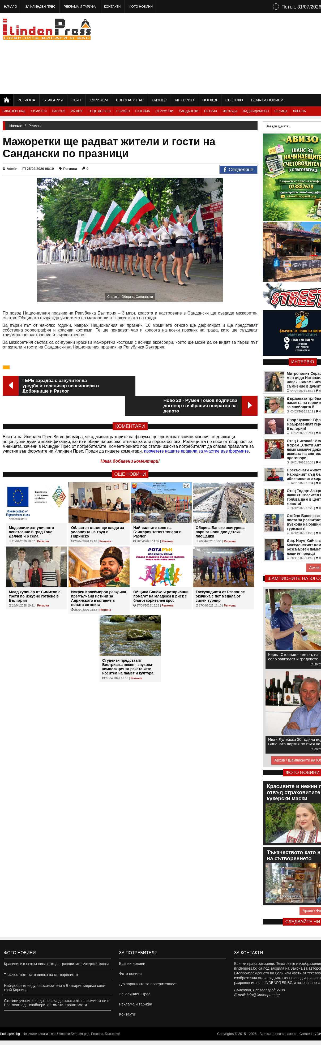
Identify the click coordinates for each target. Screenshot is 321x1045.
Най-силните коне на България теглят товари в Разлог (157, 512)
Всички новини (267, 100)
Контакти (112, 6)
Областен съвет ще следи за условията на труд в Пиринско (97, 512)
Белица (280, 111)
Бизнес (159, 100)
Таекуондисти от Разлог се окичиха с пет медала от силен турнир (220, 576)
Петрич (210, 111)
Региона (26, 100)
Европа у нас (130, 100)
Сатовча (142, 111)
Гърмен (123, 111)
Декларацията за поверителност (147, 985)
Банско (58, 111)
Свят (76, 100)
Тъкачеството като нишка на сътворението (41, 975)
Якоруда (229, 111)
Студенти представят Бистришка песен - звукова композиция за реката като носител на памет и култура (127, 646)
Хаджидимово (256, 111)
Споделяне (238, 170)
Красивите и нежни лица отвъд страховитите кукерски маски (56, 964)
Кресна (299, 111)
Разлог (77, 111)
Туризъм (99, 100)
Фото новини (141, 6)
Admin (10, 169)
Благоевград (14, 111)
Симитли (38, 111)
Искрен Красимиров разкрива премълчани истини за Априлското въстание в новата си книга (98, 578)
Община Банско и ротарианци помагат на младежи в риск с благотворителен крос (161, 576)
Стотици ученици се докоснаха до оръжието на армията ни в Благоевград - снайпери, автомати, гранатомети (56, 1003)
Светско (234, 100)
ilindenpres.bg (10, 1038)
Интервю (184, 100)
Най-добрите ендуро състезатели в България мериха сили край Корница (54, 987)
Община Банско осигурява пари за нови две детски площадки (220, 512)
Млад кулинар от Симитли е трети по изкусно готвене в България (34, 576)
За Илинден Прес (40, 6)
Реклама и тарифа (80, 6)
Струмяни (164, 111)
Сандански (189, 111)
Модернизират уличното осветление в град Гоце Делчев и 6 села (31, 512)
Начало (10, 6)
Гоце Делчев (100, 111)
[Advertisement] (238, 53)
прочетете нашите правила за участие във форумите (196, 431)
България (53, 100)
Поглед (209, 100)
